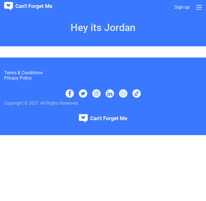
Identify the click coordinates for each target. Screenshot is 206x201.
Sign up (182, 7)
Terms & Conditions (23, 72)
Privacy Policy (18, 78)
